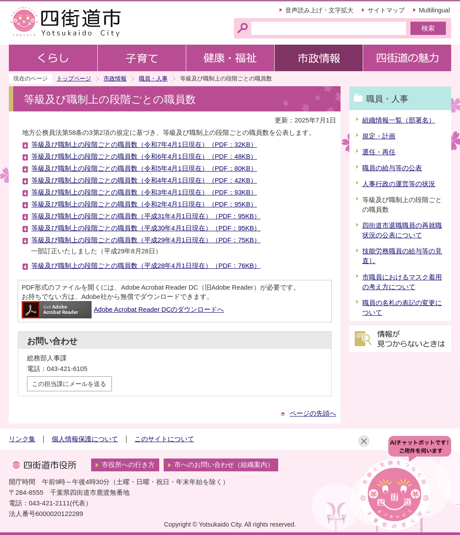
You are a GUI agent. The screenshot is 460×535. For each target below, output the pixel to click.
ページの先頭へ (313, 413)
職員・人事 (153, 78)
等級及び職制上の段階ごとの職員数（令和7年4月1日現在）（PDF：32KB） (144, 144)
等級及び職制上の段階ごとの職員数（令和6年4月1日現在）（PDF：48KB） (144, 156)
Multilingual (434, 10)
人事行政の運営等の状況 (398, 183)
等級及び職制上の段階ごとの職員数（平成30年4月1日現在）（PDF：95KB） (146, 228)
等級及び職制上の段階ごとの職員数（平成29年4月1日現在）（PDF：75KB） (146, 240)
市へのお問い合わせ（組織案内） (224, 464)
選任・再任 (378, 152)
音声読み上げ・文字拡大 (319, 10)
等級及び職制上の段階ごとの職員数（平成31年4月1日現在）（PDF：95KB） (146, 216)
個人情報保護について (85, 439)
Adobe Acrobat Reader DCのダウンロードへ (123, 309)
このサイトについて (164, 439)
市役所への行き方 (128, 464)
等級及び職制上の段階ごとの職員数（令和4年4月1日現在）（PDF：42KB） (144, 180)
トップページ (74, 78)
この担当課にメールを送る (69, 383)
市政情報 (115, 78)
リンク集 (22, 439)
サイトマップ (386, 10)
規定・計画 (378, 136)
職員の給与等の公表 (392, 168)
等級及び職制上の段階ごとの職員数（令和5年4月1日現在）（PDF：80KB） (144, 168)
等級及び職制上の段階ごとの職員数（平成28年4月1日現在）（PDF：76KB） (146, 265)
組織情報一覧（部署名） (398, 120)
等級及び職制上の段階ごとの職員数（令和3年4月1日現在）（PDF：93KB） (144, 192)
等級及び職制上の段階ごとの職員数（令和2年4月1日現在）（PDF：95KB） (144, 204)
